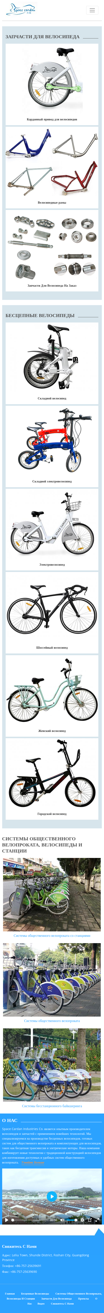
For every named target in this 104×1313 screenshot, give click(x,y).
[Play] (6, 1220)
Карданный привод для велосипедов (52, 119)
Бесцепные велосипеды (35, 1293)
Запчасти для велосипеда (56, 1298)
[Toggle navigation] (92, 10)
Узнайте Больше (32, 1162)
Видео (41, 1303)
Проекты (83, 1298)
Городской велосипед (52, 814)
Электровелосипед (52, 564)
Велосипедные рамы (52, 202)
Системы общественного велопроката (52, 1020)
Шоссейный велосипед (52, 647)
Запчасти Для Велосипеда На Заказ (52, 285)
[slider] (30, 1220)
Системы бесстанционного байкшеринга (52, 1106)
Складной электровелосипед (52, 481)
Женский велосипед (52, 731)
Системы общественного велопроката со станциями (52, 935)
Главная (10, 1293)
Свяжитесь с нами (62, 1303)
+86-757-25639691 (28, 1266)
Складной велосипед (52, 398)
